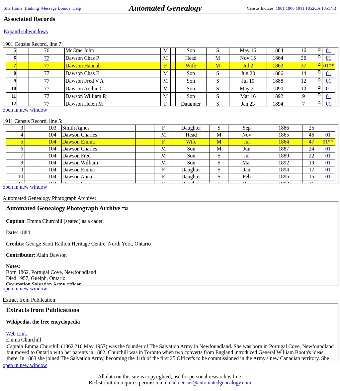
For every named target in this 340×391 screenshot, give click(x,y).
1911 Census (171, 154)
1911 (300, 8)
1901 (280, 8)
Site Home (13, 8)
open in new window (25, 110)
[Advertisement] (258, 25)
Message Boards (55, 8)
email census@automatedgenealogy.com (208, 382)
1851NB (328, 8)
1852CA (312, 8)
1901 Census (171, 77)
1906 (290, 8)
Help (76, 8)
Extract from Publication (171, 332)
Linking (32, 8)
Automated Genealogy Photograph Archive (171, 243)
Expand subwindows (26, 31)
